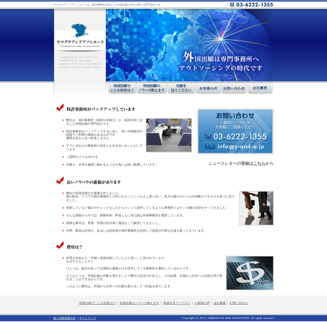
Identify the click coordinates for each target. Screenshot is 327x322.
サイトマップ (87, 318)
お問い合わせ (238, 303)
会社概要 (220, 303)
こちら (259, 163)
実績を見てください (177, 303)
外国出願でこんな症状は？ (97, 303)
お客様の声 (202, 303)
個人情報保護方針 (64, 318)
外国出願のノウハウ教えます (139, 303)
